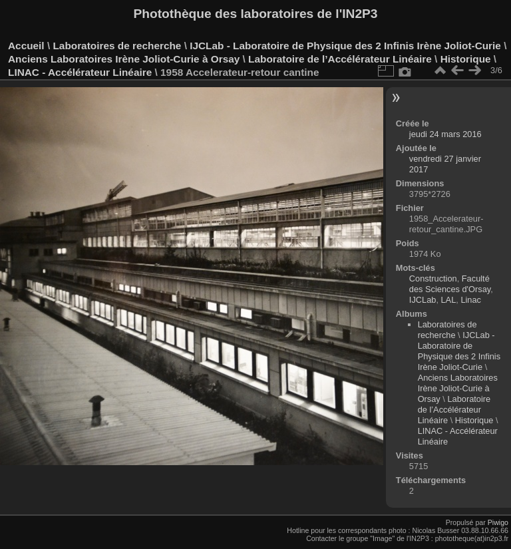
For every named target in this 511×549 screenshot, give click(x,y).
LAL (448, 300)
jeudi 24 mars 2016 (445, 134)
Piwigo (498, 522)
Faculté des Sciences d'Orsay (449, 284)
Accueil (26, 45)
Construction (433, 278)
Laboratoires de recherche (117, 45)
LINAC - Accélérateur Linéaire (80, 72)
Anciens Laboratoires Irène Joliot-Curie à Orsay (124, 59)
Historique (465, 59)
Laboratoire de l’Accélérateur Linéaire (340, 59)
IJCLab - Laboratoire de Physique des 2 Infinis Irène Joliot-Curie (345, 45)
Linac (470, 300)
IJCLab (422, 300)
